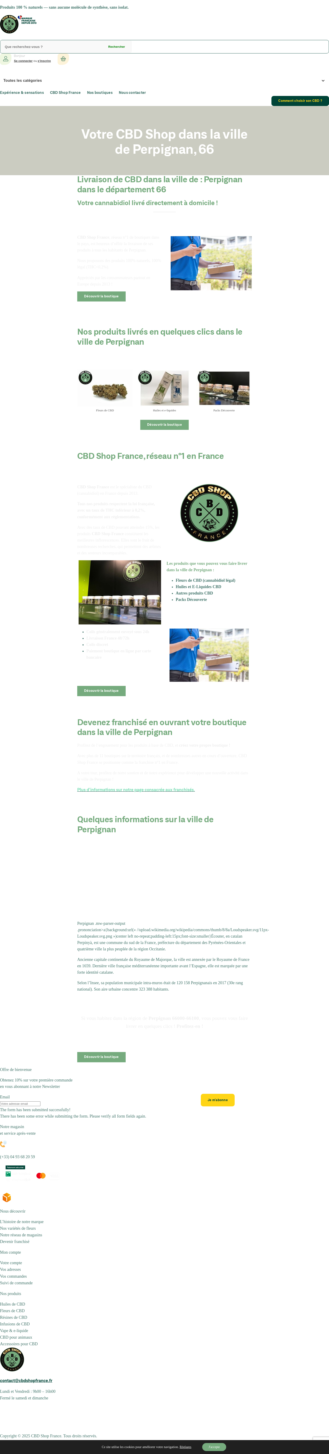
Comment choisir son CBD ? (300, 101)
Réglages (185, 1447)
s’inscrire (44, 61)
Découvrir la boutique (101, 296)
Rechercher (116, 46)
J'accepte (214, 1447)
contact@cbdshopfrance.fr (26, 1381)
